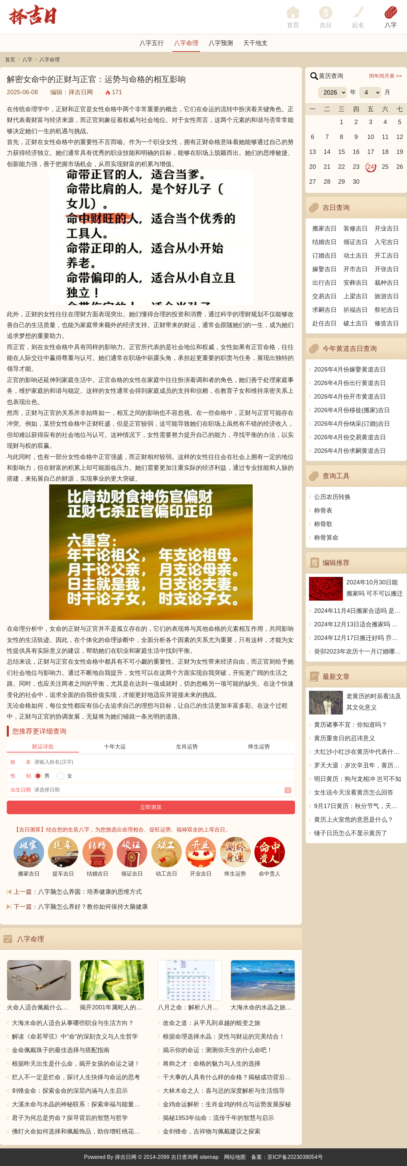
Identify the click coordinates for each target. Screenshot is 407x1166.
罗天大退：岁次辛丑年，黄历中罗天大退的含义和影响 (358, 765)
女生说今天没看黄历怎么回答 (353, 792)
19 (399, 151)
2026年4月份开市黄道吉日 (350, 396)
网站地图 (235, 1157)
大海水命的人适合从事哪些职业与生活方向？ (73, 1023)
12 (399, 137)
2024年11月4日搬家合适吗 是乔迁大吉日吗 (358, 610)
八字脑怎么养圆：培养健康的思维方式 (90, 891)
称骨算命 (326, 537)
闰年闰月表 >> (385, 76)
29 (341, 181)
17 (370, 151)
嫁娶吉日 (324, 269)
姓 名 (21, 762)
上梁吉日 (356, 296)
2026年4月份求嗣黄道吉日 (350, 450)
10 (370, 137)
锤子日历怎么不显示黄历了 (350, 833)
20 (312, 166)
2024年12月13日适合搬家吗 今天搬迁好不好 (358, 624)
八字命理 (186, 43)
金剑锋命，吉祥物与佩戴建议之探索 (211, 1131)
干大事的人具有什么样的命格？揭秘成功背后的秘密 (229, 1077)
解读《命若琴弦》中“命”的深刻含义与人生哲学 (75, 1036)
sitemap (209, 1157)
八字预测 (221, 43)
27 (312, 181)
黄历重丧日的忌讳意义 (344, 738)
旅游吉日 (386, 296)
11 (385, 137)
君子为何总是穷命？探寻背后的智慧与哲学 (70, 1117)
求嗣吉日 (324, 309)
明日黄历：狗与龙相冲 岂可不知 (357, 779)
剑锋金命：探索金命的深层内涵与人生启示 (70, 1090)
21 (327, 166)
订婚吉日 (324, 255)
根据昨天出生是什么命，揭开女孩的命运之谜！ (76, 1063)
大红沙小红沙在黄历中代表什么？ (358, 751)
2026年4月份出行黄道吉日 (350, 383)
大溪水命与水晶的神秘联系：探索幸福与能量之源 (78, 1104)
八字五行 (151, 43)
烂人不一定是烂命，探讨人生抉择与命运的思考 (76, 1077)
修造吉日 (386, 323)
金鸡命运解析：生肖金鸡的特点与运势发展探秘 (227, 1104)
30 (356, 181)
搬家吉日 (324, 228)
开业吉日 (386, 228)
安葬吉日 (356, 282)
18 (385, 151)
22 (341, 166)
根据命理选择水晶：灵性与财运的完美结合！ (224, 1036)
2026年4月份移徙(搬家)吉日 (352, 410)
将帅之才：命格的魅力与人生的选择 (211, 1063)
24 (370, 166)
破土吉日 (356, 323)
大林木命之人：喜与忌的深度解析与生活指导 (224, 1090)
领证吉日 (356, 242)
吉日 (325, 25)
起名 (358, 25)
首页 (10, 59)
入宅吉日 (386, 242)
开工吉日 (386, 255)
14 (327, 151)
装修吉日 (356, 228)
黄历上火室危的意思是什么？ (353, 819)
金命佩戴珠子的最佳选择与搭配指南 (61, 1050)
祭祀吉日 (386, 309)
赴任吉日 (324, 323)
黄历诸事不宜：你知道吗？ (350, 724)
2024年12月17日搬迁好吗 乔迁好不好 (358, 638)
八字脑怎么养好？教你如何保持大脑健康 (93, 906)
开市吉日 (356, 269)
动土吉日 (356, 255)
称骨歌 (323, 524)
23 (356, 166)
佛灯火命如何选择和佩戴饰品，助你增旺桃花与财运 (78, 1131)
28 (327, 181)
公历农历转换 (332, 497)
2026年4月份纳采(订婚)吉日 (352, 423)
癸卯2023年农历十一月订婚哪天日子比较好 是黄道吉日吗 (358, 651)
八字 (391, 25)
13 (312, 151)
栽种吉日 (386, 282)
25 (385, 166)
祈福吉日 (356, 309)
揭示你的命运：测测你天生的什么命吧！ (218, 1050)
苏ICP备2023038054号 (295, 1157)
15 (341, 151)
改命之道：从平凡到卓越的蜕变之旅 (211, 1023)
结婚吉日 (324, 242)
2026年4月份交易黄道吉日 (350, 437)
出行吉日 (324, 282)
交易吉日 (324, 296)
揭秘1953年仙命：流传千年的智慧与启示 (218, 1117)
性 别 (21, 776)
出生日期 (21, 789)
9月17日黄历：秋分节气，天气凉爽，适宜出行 (358, 806)
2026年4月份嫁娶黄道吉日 (350, 369)
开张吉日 (386, 269)
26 (399, 166)
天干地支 (255, 43)
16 (356, 151)
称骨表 (323, 510)
